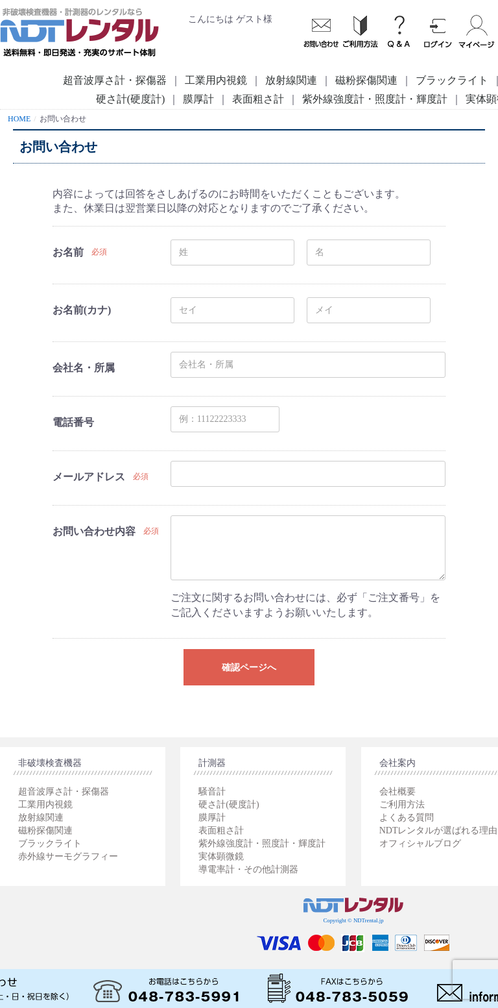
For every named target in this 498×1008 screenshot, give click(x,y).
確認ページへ (249, 667)
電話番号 (73, 422)
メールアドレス (89, 476)
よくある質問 (406, 817)
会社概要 (397, 791)
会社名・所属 (84, 367)
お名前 (68, 252)
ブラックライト (50, 843)
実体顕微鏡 (221, 856)
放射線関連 (291, 80)
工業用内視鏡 (216, 80)
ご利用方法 (402, 804)
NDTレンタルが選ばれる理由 (438, 830)
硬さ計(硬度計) (130, 98)
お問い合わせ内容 (94, 531)
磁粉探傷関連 (366, 80)
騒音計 (212, 791)
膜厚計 (198, 98)
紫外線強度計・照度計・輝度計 (374, 98)
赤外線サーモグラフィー (68, 856)
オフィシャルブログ (420, 843)
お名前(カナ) (82, 309)
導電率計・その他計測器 (248, 869)
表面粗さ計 (258, 98)
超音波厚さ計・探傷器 (115, 80)
